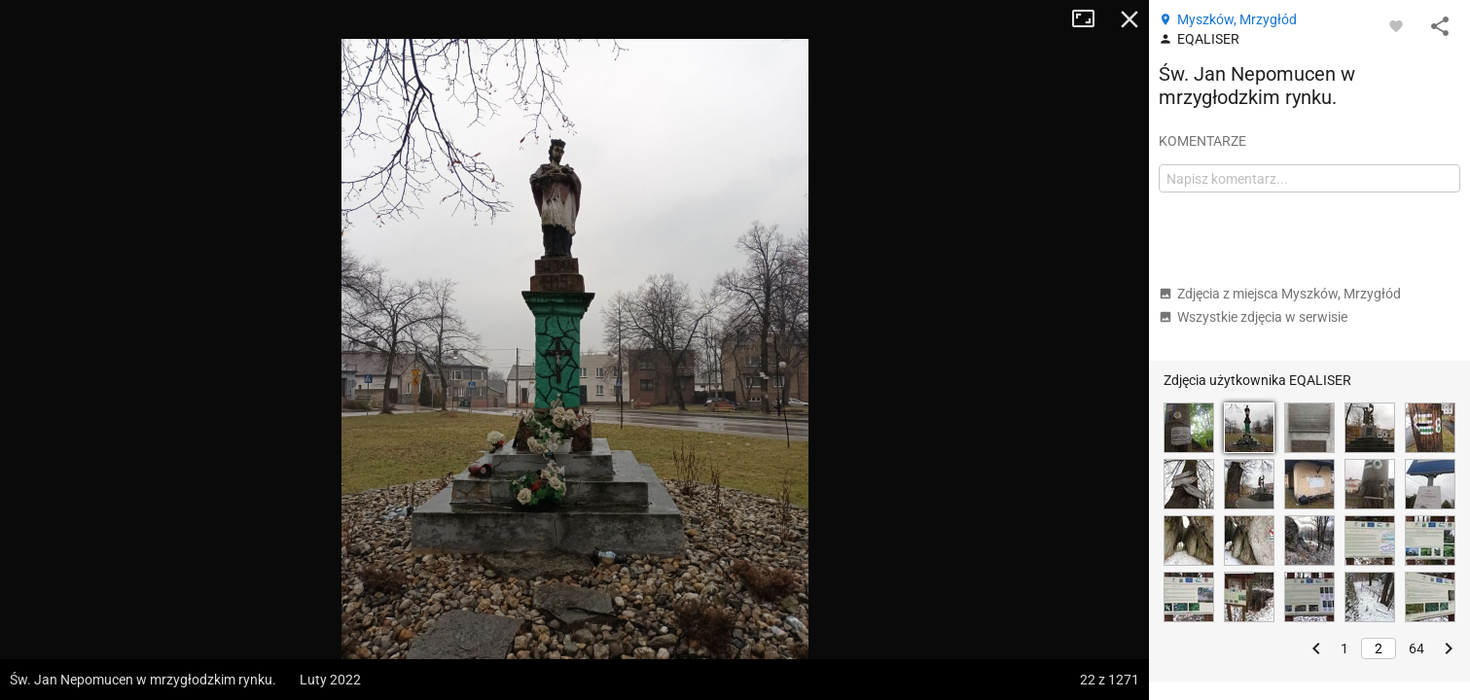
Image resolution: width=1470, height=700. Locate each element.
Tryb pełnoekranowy (1090, 19)
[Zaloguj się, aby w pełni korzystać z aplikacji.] (1396, 25)
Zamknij (1129, 19)
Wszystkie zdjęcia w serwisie (1253, 317)
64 (1416, 648)
